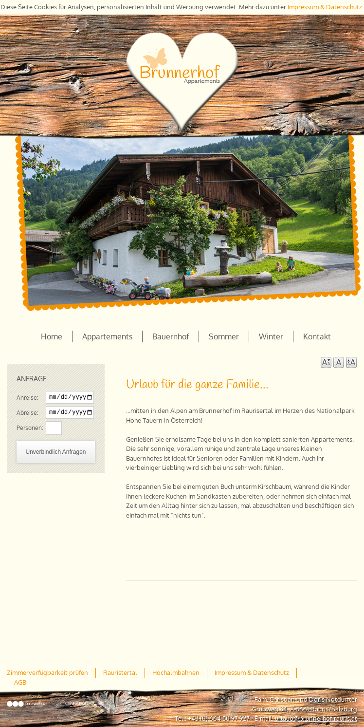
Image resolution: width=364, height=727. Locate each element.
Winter (271, 336)
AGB (20, 682)
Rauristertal (120, 672)
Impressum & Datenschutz (325, 7)
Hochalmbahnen (176, 672)
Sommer (224, 336)
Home (51, 336)
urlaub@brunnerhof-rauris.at (316, 718)
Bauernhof (170, 336)
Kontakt (317, 336)
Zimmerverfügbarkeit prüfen (47, 672)
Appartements (107, 336)
